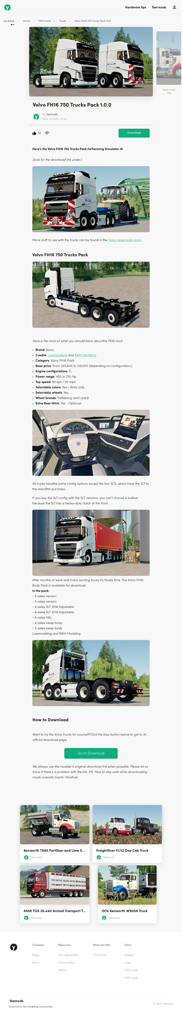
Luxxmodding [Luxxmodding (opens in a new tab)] (57, 355)
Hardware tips (135, 7)
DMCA (62, 970)
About (36, 962)
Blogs (35, 955)
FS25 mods (131, 977)
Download (134, 132)
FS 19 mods (99, 955)
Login (128, 962)
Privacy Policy (66, 962)
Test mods (159, 7)
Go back (9, 21)
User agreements (68, 955)
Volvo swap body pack (124, 240)
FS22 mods (131, 970)
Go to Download (91, 753)
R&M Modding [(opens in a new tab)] (85, 355)
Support (129, 955)
